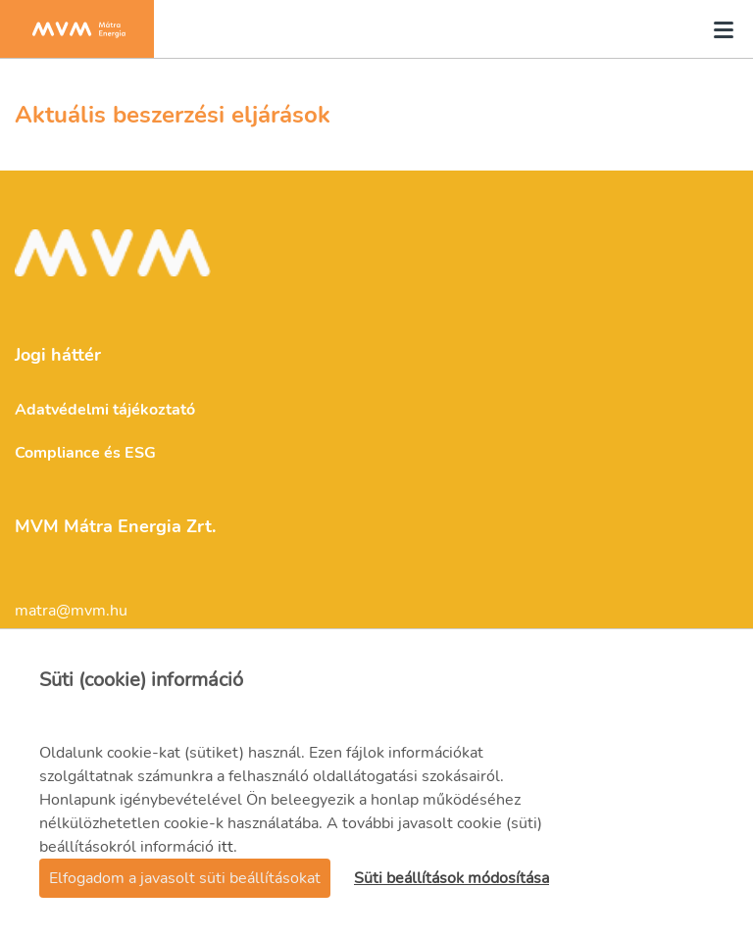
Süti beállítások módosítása (451, 878)
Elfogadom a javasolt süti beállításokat (185, 878)
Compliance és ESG (85, 453)
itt (225, 847)
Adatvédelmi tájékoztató (105, 409)
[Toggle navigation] (717, 29)
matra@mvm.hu (71, 610)
